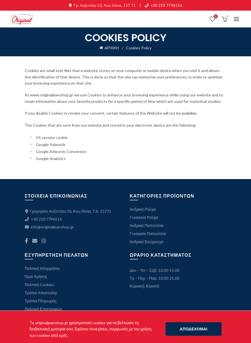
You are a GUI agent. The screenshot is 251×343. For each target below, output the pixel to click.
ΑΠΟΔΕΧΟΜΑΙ (193, 328)
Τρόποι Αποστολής (41, 292)
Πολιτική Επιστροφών (43, 309)
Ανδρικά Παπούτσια (147, 225)
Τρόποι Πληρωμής (41, 300)
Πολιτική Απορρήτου (42, 268)
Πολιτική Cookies (39, 284)
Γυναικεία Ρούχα (144, 217)
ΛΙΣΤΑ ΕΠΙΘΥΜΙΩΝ (215, 16)
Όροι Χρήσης (36, 276)
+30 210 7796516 (167, 5)
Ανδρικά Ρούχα (143, 209)
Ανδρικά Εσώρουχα (146, 241)
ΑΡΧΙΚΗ (111, 47)
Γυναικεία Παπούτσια (148, 233)
